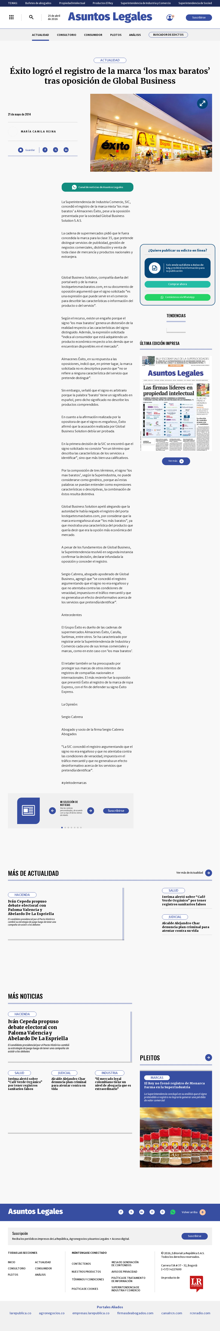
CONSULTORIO (66, 34)
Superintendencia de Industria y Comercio (146, 3)
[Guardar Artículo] (26, 150)
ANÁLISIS (135, 34)
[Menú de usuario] (169, 18)
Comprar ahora (177, 284)
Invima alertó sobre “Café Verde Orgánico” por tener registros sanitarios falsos (184, 900)
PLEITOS (115, 34)
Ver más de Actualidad (194, 873)
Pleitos (150, 1178)
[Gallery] (71, 808)
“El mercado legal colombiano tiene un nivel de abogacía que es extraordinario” (113, 1205)
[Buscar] (31, 17)
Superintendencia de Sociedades (198, 3)
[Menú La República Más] (11, 17)
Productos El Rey (103, 3)
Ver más (176, 461)
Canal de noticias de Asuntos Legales (97, 187)
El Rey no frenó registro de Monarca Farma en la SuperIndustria (174, 1206)
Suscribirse (199, 17)
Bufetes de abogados (38, 3)
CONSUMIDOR (93, 34)
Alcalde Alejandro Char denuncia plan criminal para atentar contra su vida (185, 927)
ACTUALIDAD (40, 34)
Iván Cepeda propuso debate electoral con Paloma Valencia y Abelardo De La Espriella (31, 907)
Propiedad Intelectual (72, 3)
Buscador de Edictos (168, 34)
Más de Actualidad (33, 872)
